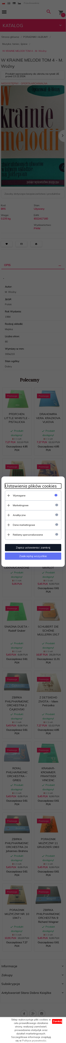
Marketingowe (21, 505)
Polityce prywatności (34, 1040)
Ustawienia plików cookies (31, 486)
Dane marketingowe (24, 525)
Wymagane (19, 495)
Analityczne (19, 515)
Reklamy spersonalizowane (28, 534)
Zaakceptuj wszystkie (33, 556)
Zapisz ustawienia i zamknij (33, 547)
